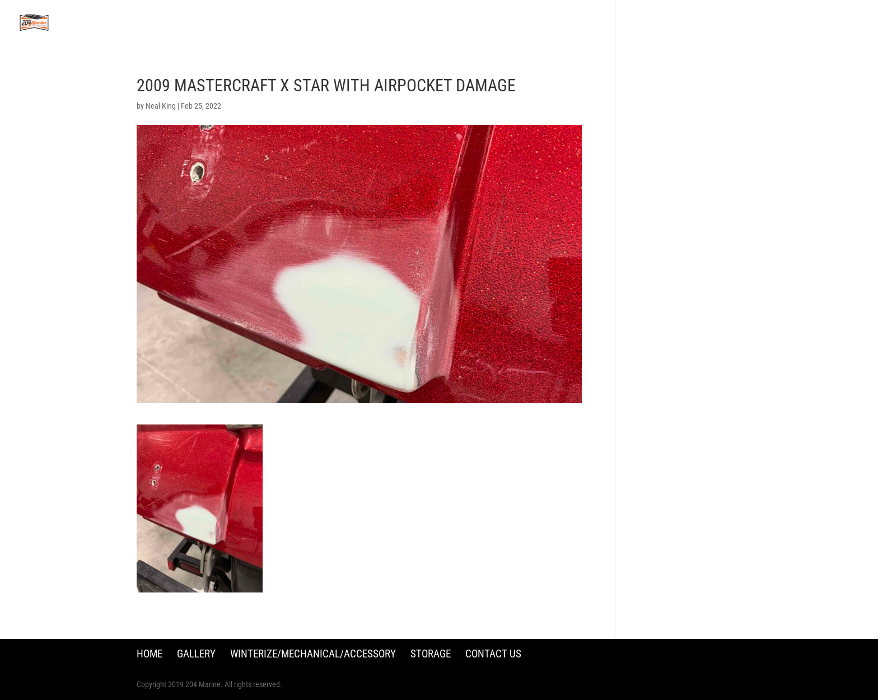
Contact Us (493, 653)
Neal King (161, 105)
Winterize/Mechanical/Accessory (313, 653)
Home (149, 653)
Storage (430, 653)
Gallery (196, 653)
